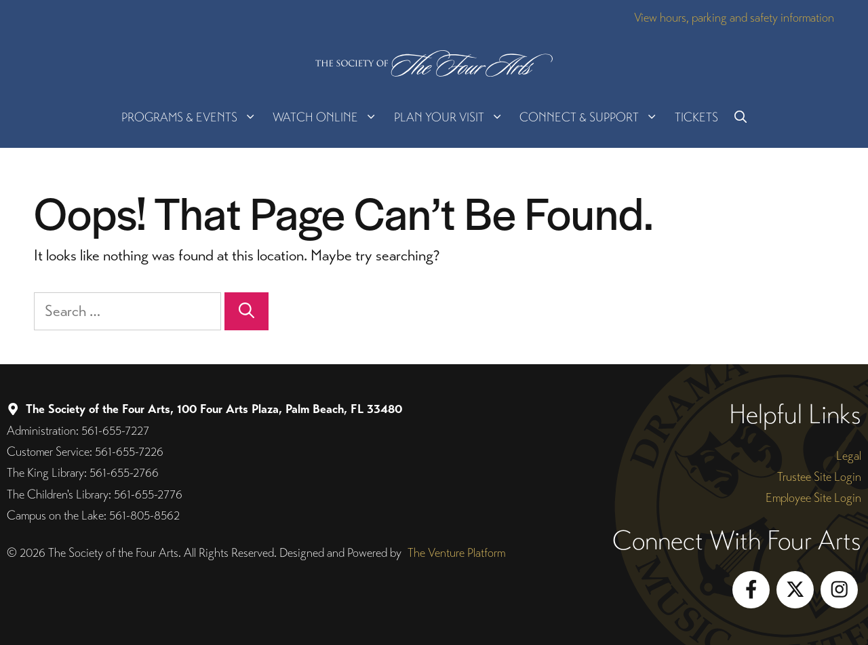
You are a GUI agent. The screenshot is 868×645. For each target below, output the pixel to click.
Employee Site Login (813, 497)
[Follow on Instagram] (839, 589)
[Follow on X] (795, 589)
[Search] (246, 311)
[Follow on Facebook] (751, 589)
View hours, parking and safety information (734, 17)
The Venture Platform (456, 552)
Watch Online (329, 117)
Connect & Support (592, 117)
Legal (848, 455)
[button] (740, 117)
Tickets (696, 117)
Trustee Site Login (819, 476)
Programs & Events (192, 117)
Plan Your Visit (452, 117)
